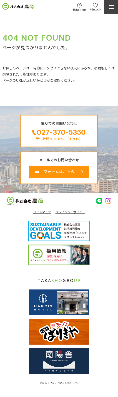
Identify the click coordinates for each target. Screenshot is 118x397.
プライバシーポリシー (70, 212)
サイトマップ (42, 212)
